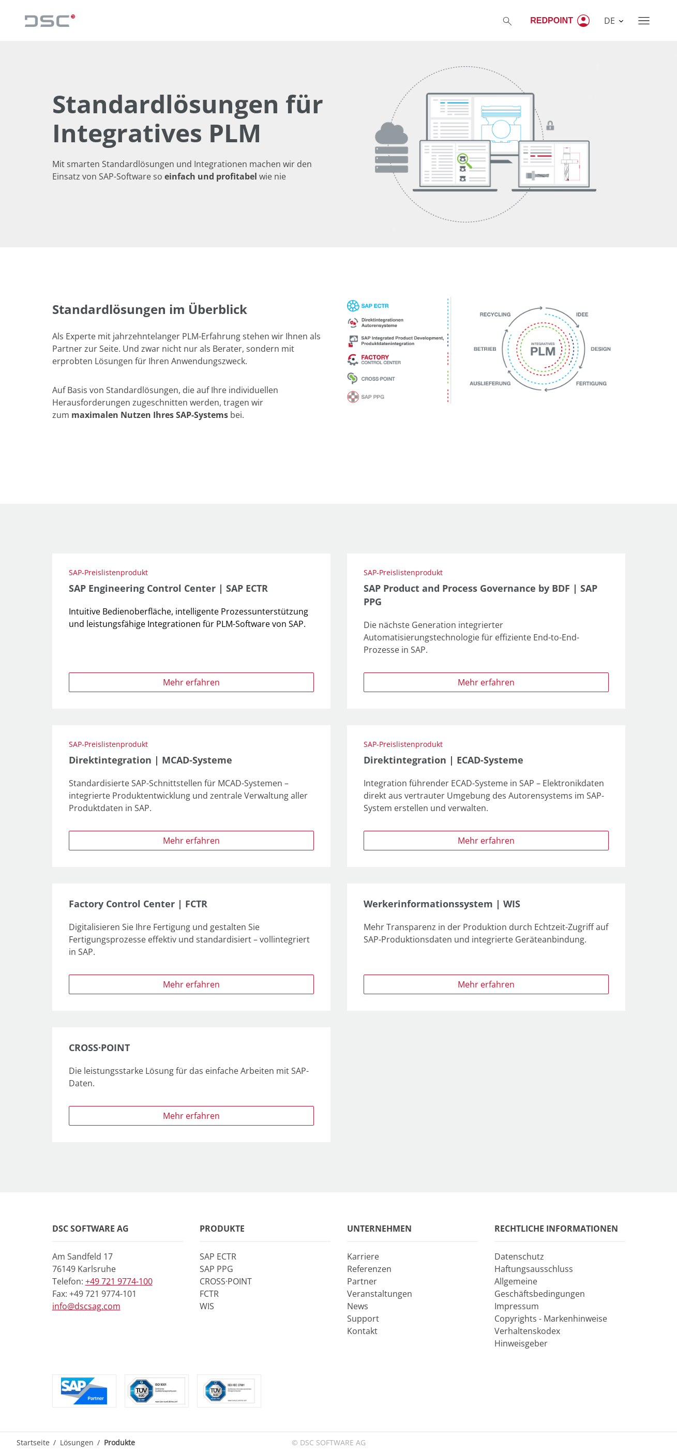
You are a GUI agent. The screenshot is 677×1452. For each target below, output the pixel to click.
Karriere (363, 1256)
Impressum (516, 1306)
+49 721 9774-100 (119, 1281)
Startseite (33, 1442)
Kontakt (362, 1331)
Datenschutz (519, 1256)
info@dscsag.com (86, 1306)
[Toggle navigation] (644, 20)
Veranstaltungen (379, 1293)
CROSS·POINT (226, 1281)
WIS (207, 1306)
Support (363, 1318)
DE (610, 20)
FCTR (209, 1293)
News (357, 1306)
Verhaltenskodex (527, 1331)
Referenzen (369, 1269)
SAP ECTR (218, 1256)
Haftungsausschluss (533, 1269)
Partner (362, 1281)
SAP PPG (216, 1269)
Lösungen (77, 1442)
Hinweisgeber (521, 1343)
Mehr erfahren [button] (191, 682)
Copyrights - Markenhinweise (550, 1318)
